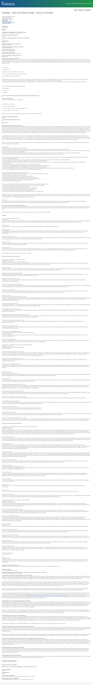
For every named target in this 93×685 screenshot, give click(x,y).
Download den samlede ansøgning (8, 22)
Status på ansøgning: (6, 19)
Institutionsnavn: (5, 16)
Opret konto (81, 10)
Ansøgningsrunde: (5, 18)
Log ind (75, 10)
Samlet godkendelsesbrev (6, 21)
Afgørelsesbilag (5, 20)
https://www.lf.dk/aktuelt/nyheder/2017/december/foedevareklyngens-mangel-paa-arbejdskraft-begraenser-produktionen (46, 595)
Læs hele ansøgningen (6, 23)
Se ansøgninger (88, 10)
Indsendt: (3, 17)
